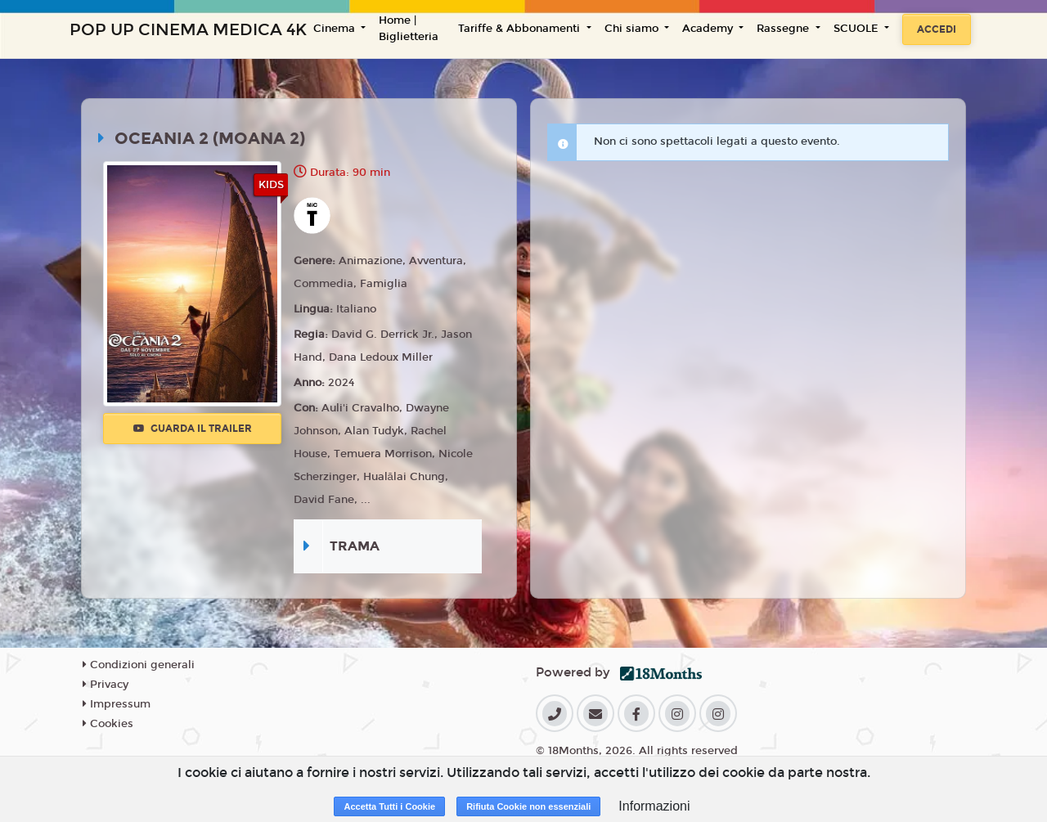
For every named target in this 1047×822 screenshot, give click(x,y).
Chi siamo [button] (633, 28)
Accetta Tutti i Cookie (389, 806)
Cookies (108, 723)
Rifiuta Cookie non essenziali (528, 806)
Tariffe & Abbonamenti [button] (520, 28)
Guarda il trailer (192, 428)
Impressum (117, 704)
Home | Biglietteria (408, 28)
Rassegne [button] (784, 28)
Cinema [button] (335, 28)
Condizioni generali (139, 665)
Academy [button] (709, 28)
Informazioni (654, 806)
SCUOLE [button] (858, 28)
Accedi (936, 29)
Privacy (105, 684)
